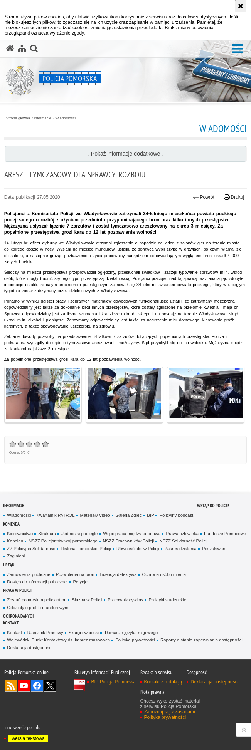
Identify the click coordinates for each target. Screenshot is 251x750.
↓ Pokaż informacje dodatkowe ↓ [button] (125, 154)
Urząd (8, 565)
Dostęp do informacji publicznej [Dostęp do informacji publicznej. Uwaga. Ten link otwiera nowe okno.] (37, 581)
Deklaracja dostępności (29, 647)
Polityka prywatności (135, 640)
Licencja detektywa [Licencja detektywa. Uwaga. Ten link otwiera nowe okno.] (117, 574)
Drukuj (234, 197)
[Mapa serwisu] (22, 48)
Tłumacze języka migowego (131, 632)
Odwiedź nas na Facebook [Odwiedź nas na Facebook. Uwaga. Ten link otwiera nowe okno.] (37, 686)
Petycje (80, 581)
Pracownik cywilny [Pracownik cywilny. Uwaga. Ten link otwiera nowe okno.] (125, 600)
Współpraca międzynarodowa (131, 533)
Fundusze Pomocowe (225, 533)
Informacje (42, 118)
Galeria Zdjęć (129, 515)
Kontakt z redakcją (163, 682)
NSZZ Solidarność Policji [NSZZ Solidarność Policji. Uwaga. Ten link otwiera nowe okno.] (183, 541)
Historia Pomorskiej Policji (86, 548)
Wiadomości (65, 118)
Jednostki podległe (79, 533)
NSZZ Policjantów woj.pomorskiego (63, 541)
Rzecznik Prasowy (45, 632)
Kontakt (11, 623)
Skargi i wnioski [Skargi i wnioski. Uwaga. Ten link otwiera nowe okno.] (84, 632)
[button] (237, 49)
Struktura (47, 533)
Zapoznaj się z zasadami (169, 712)
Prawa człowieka (182, 533)
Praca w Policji (17, 590)
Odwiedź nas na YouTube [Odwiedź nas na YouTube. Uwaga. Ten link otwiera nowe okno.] (24, 686)
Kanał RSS (11, 686)
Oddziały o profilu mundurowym (37, 607)
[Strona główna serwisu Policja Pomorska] (10, 48)
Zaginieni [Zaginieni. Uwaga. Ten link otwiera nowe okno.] (16, 556)
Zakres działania (181, 548)
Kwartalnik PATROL (55, 515)
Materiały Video (95, 515)
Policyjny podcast (176, 515)
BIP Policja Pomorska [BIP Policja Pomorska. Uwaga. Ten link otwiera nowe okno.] (113, 682)
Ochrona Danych (18, 616)
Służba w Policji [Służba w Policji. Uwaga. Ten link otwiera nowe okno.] (87, 600)
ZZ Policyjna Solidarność (31, 548)
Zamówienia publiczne (28, 574)
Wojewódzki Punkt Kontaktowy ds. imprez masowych (58, 640)
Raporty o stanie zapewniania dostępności (201, 640)
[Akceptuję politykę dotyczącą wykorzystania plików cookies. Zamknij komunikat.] (240, 6)
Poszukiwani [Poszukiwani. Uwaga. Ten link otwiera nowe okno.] (214, 548)
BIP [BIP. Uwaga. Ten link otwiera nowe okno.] (150, 515)
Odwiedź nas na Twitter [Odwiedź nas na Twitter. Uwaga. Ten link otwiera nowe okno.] (50, 686)
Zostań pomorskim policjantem (36, 600)
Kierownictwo (20, 533)
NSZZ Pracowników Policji (128, 541)
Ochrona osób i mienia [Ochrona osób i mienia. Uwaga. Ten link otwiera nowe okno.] (164, 574)
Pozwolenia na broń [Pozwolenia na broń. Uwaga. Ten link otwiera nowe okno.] (75, 574)
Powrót (203, 197)
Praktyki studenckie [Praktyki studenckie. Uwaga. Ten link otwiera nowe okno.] (167, 600)
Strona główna (18, 118)
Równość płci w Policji (137, 548)
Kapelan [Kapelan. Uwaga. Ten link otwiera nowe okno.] (15, 541)
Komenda (11, 524)
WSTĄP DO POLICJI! (213, 505)
